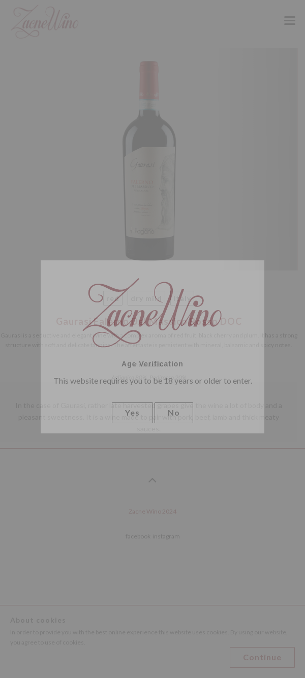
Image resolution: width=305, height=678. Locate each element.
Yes (132, 412)
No (174, 412)
